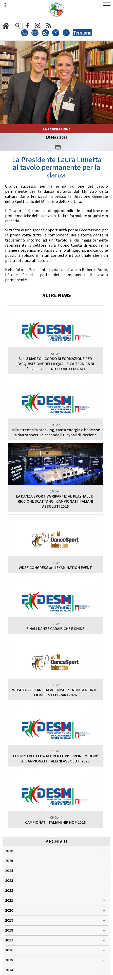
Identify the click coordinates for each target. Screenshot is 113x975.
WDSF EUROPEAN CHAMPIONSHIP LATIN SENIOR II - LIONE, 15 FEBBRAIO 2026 (55, 692)
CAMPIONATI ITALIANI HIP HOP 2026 (55, 822)
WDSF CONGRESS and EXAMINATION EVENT (55, 568)
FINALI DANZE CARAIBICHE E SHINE (55, 629)
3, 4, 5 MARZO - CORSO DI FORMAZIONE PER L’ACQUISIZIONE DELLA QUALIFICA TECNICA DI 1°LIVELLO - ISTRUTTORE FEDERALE (55, 364)
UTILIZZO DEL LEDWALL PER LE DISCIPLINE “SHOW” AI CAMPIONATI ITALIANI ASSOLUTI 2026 (55, 759)
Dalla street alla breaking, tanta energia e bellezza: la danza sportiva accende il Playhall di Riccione (55, 432)
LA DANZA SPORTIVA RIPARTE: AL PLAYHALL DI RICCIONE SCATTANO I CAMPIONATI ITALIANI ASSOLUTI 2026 (55, 501)
